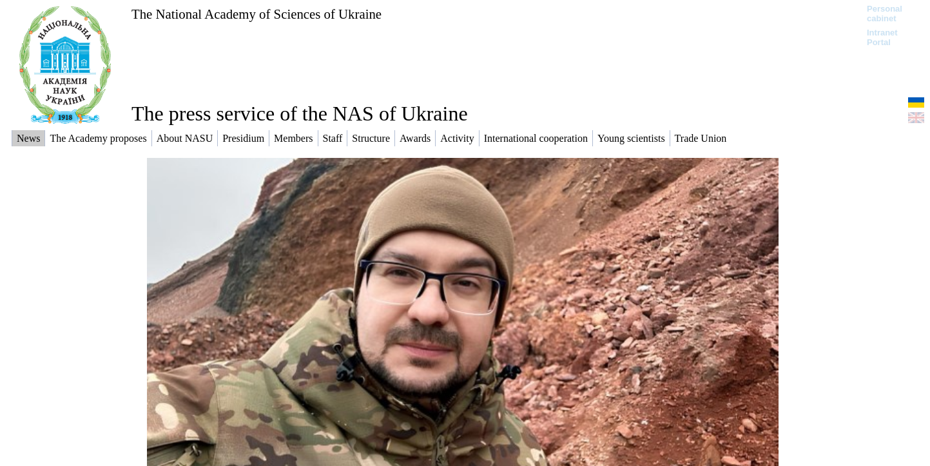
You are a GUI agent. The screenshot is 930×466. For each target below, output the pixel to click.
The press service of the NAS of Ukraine (299, 113)
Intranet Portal (882, 37)
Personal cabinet (884, 13)
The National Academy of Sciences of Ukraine (256, 13)
